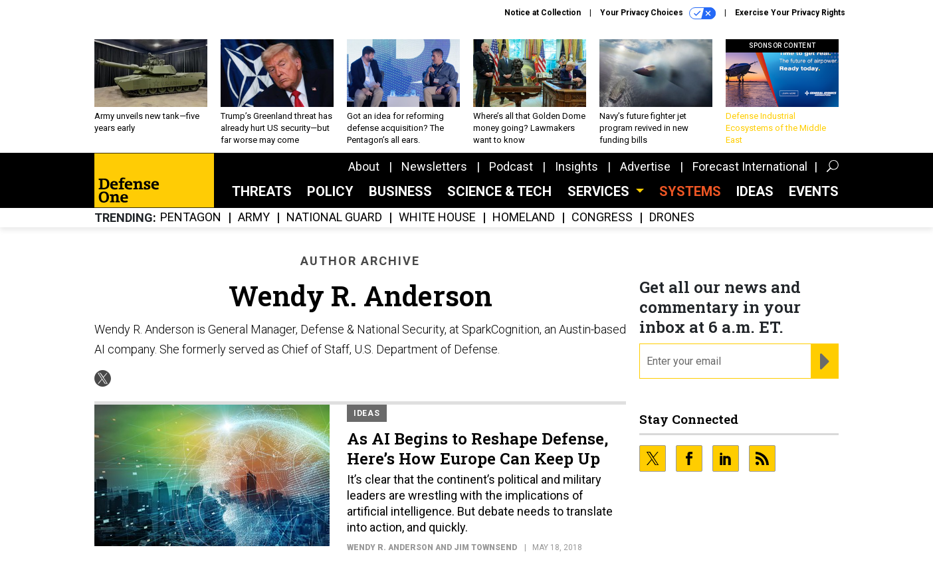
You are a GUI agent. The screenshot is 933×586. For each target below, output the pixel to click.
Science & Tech (499, 191)
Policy (330, 191)
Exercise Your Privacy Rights (790, 12)
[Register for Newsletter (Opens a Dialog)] (824, 361)
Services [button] (600, 191)
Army (254, 217)
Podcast (511, 166)
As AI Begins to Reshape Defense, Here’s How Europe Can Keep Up (477, 448)
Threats (262, 191)
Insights (576, 166)
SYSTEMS (690, 191)
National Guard (334, 217)
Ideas (755, 191)
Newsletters (434, 166)
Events (814, 191)
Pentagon (190, 217)
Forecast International (749, 166)
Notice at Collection (542, 12)
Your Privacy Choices (658, 13)
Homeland (523, 217)
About (363, 166)
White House (437, 217)
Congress (602, 217)
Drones (671, 217)
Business (400, 191)
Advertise (645, 166)
